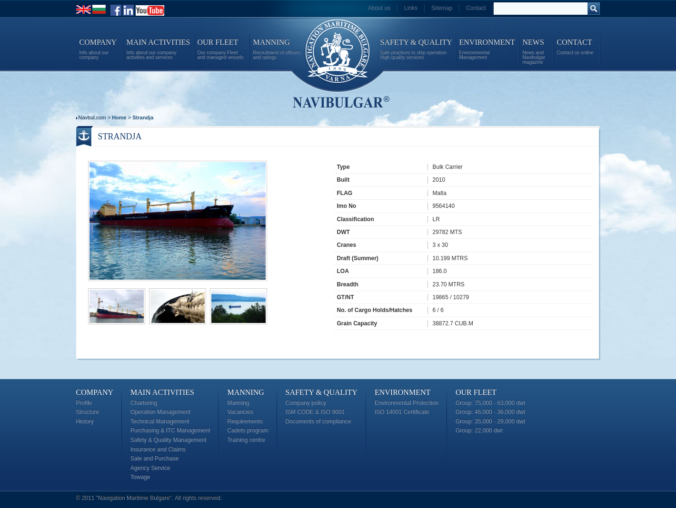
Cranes (347, 245)
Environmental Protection (406, 403)
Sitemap (441, 8)
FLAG (345, 193)
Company (95, 392)
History (85, 421)
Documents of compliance (318, 421)
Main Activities (162, 392)
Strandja (142, 117)
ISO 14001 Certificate (402, 412)
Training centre (246, 440)
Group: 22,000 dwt (479, 430)
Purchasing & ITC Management (170, 430)
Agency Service (150, 468)
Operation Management (160, 412)
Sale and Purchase (154, 458)
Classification (355, 219)
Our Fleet (476, 392)
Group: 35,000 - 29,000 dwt (490, 421)
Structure (87, 412)
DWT (343, 232)
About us (379, 8)
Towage (140, 477)
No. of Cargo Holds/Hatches (375, 310)
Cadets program (247, 430)
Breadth (347, 284)
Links (411, 8)
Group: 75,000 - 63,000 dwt (490, 403)
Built (343, 179)
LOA (343, 271)
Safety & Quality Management (168, 440)
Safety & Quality (322, 392)
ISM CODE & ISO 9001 (315, 412)
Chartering (143, 403)
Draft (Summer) (357, 258)
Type (343, 167)
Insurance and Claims (158, 449)
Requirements (245, 421)
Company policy (306, 403)
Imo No (347, 206)
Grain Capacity (357, 323)
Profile (84, 403)
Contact (476, 8)
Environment (402, 392)
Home (119, 117)
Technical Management (159, 421)
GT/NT (345, 297)
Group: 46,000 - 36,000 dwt (490, 412)
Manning (245, 392)
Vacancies (240, 412)
